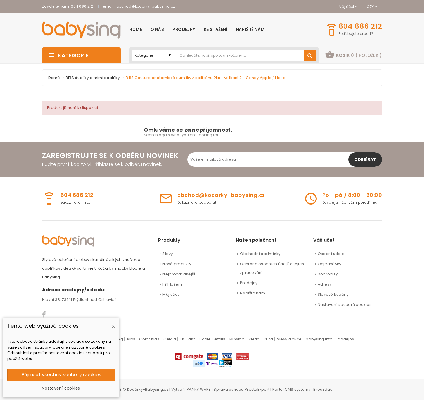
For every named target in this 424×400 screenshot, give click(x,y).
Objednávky (329, 264)
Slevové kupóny (333, 294)
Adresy (325, 284)
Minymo (237, 339)
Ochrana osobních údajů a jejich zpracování (272, 268)
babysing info (319, 339)
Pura (268, 339)
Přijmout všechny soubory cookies (61, 374)
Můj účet (170, 294)
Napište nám (252, 293)
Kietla (254, 339)
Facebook (44, 314)
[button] (353, 55)
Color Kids (149, 339)
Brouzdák (322, 389)
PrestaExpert (257, 389)
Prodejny (248, 283)
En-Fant (187, 339)
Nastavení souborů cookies (345, 304)
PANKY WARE (199, 389)
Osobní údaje (331, 253)
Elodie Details (212, 339)
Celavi (169, 339)
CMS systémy (298, 389)
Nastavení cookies (61, 388)
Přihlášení (172, 284)
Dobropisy (328, 274)
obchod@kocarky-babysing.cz (146, 6)
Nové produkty (176, 264)
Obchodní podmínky (260, 253)
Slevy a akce (289, 339)
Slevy (167, 253)
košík (353, 54)
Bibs (131, 339)
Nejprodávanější (178, 274)
